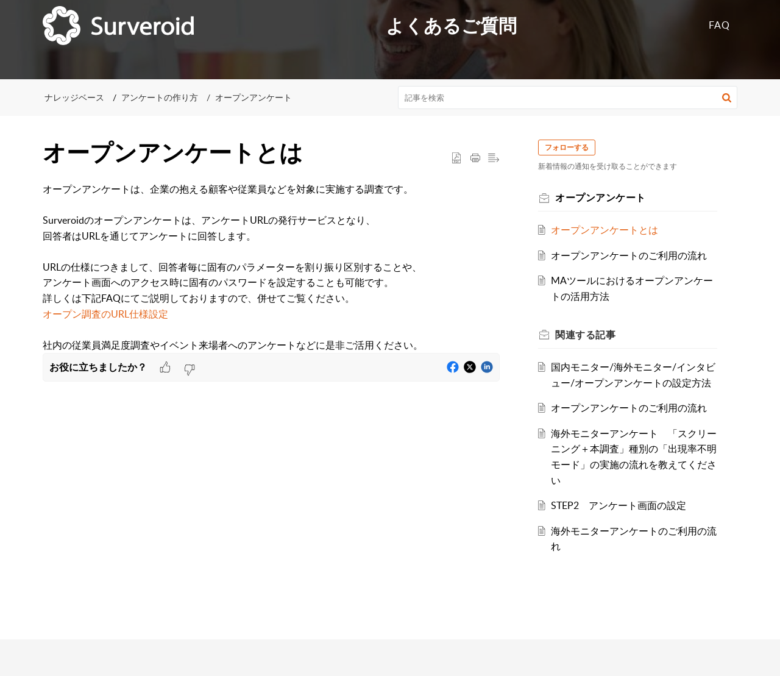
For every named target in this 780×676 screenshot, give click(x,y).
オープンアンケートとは (605, 230)
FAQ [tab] (719, 25)
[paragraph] (271, 268)
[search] (568, 97)
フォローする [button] (567, 147)
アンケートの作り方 (159, 97)
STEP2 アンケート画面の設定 (619, 505)
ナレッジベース (74, 97)
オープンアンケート (253, 97)
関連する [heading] (586, 334)
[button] (726, 97)
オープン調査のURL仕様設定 (105, 314)
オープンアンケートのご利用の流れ (629, 255)
